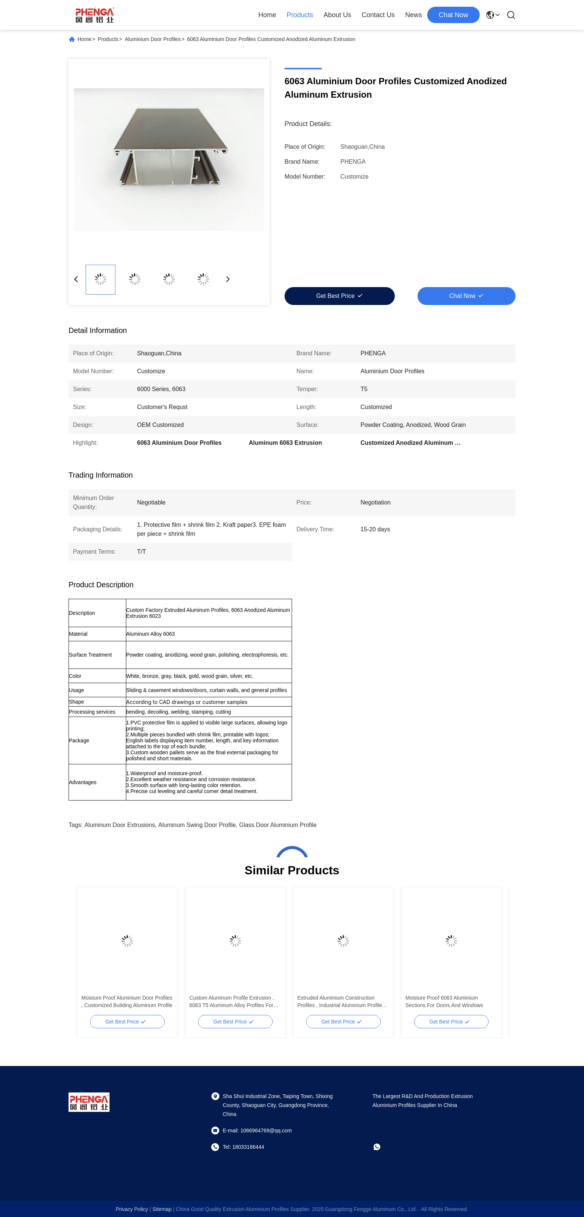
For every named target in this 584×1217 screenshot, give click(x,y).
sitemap (161, 1209)
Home (267, 15)
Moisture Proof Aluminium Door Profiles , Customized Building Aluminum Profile (127, 1001)
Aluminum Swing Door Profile (197, 825)
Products (300, 15)
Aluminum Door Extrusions (120, 825)
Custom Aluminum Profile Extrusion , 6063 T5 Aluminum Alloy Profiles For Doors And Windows (232, 1002)
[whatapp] (382, 1146)
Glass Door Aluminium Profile (278, 825)
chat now (453, 15)
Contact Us (378, 15)
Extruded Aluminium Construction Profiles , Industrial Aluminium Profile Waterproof (340, 1002)
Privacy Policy (132, 1209)
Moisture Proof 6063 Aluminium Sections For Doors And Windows (444, 1001)
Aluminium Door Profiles (153, 39)
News (413, 15)
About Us (337, 15)
